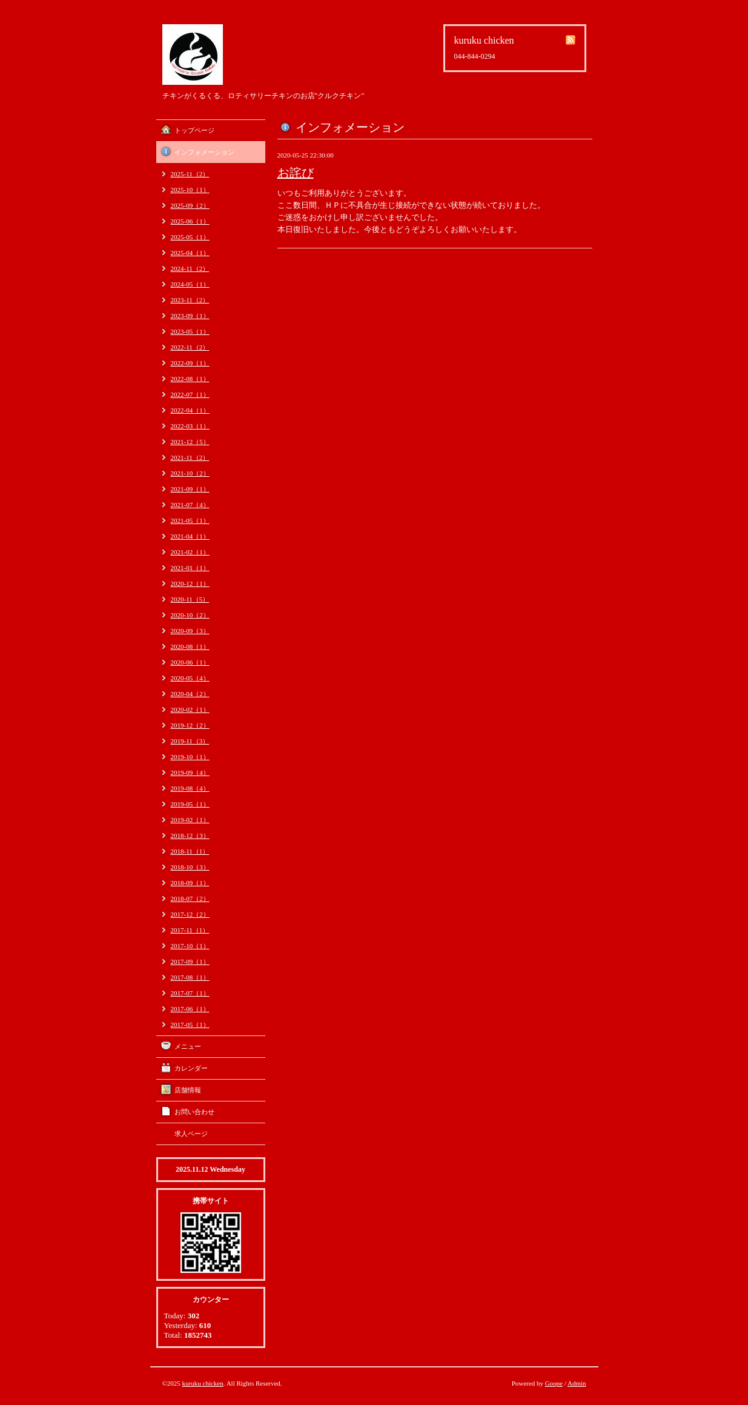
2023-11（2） (190, 300)
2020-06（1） (190, 662)
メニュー (187, 1046)
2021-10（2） (190, 473)
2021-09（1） (190, 489)
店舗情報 (187, 1090)
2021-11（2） (190, 457)
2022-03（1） (190, 426)
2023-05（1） (190, 331)
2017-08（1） (190, 977)
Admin (577, 1383)
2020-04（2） (190, 693)
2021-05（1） (190, 520)
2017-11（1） (190, 930)
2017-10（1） (190, 945)
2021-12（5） (190, 441)
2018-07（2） (190, 898)
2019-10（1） (190, 756)
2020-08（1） (190, 646)
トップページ (194, 130)
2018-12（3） (190, 835)
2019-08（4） (190, 788)
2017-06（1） (190, 1008)
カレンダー (191, 1068)
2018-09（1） (190, 882)
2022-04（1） (190, 410)
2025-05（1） (190, 237)
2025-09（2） (190, 205)
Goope (554, 1383)
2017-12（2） (190, 914)
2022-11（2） (190, 347)
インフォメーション (204, 152)
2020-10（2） (190, 615)
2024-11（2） (190, 268)
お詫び (295, 172)
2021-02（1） (190, 552)
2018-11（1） (190, 851)
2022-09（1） (190, 363)
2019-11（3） (190, 741)
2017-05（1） (190, 1024)
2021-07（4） (190, 504)
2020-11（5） (190, 599)
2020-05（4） (190, 678)
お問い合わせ (194, 1111)
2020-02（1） (190, 709)
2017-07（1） (190, 993)
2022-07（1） (190, 394)
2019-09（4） (190, 772)
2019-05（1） (190, 804)
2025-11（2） (190, 174)
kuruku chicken (202, 1383)
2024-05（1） (190, 284)
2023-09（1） (190, 315)
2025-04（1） (190, 252)
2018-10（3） (190, 867)
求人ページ (191, 1133)
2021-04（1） (190, 536)
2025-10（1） (190, 189)
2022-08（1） (190, 378)
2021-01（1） (190, 567)
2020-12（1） (190, 583)
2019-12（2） (190, 725)
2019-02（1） (190, 819)
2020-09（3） (190, 630)
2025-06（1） (190, 221)
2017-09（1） (190, 961)
